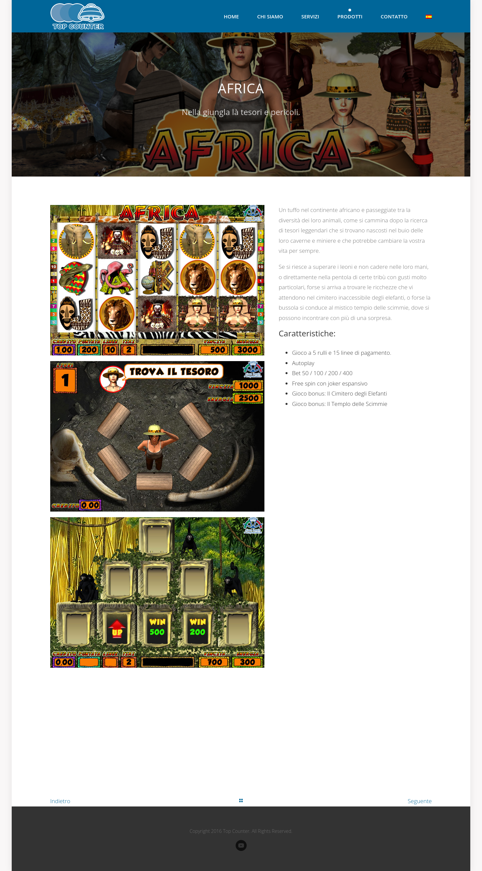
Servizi (310, 16)
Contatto (394, 16)
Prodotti (350, 16)
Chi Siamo (270, 16)
